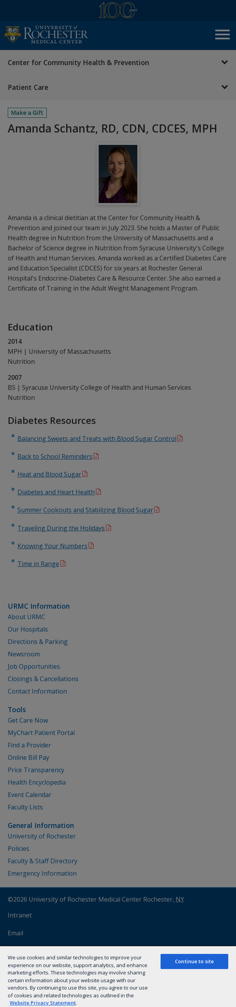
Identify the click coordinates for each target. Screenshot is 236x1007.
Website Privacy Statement (43, 1002)
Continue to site (194, 961)
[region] (118, 976)
